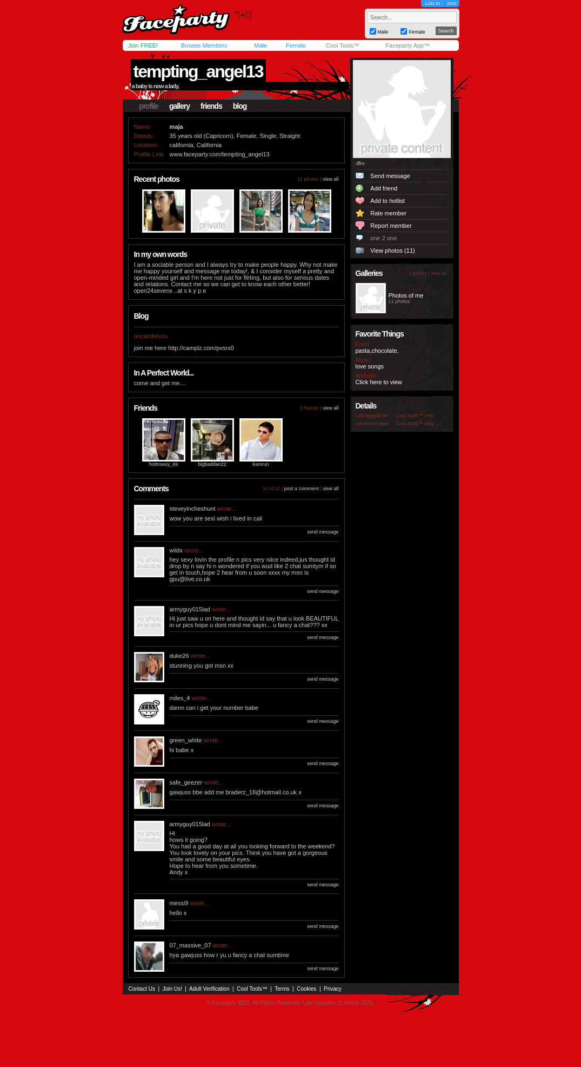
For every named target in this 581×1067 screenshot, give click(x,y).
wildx (176, 550)
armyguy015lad (190, 609)
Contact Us (142, 989)
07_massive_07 (190, 945)
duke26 (179, 656)
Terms (282, 989)
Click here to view (379, 382)
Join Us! (172, 989)
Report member (390, 225)
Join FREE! (143, 45)
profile (148, 106)
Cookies (306, 989)
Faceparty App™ (407, 45)
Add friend (383, 188)
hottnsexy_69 (163, 464)
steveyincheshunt (193, 508)
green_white (186, 740)
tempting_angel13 (198, 71)
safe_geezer (186, 782)
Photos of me (406, 295)
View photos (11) (392, 250)
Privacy (333, 989)
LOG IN (432, 3)
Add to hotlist (387, 200)
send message (323, 532)
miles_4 (180, 698)
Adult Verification (209, 989)
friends (211, 106)
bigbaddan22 (212, 464)
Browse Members (204, 45)
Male (260, 45)
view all (331, 179)
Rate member (388, 213)
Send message (390, 176)
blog (240, 106)
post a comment (301, 488)
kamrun (260, 464)
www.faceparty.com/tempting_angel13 (220, 154)
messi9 (179, 903)
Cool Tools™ (342, 45)
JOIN (451, 3)
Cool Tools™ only (415, 415)
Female (296, 45)
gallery (179, 106)
